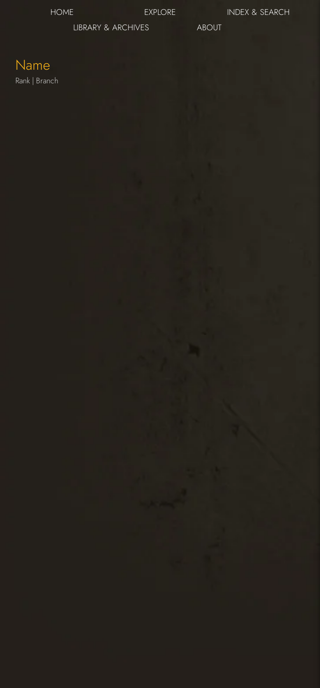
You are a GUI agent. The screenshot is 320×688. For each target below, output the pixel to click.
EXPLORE (160, 12)
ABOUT (209, 27)
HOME (62, 12)
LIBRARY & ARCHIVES (111, 27)
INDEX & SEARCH (258, 12)
